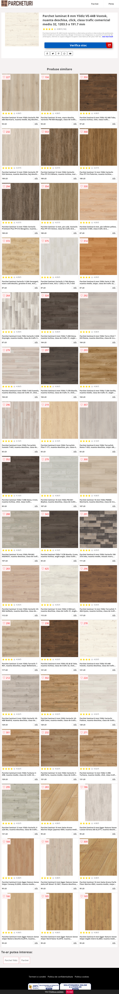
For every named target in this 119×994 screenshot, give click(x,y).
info (36, 124)
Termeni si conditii (37, 976)
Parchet (94, 4)
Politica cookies (82, 976)
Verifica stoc (91, 45)
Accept (70, 991)
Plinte (111, 4)
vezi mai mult (107, 36)
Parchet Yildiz (11, 960)
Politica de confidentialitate (60, 976)
